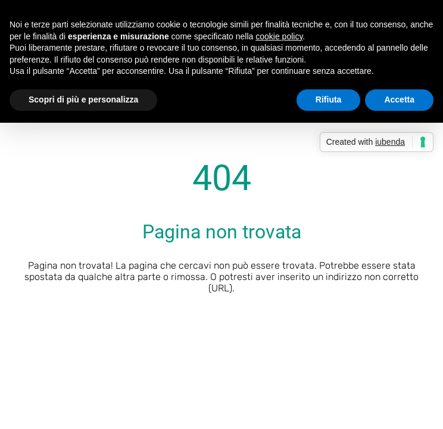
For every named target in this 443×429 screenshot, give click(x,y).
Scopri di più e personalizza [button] (83, 99)
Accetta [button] (399, 99)
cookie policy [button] (278, 36)
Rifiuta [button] (329, 99)
